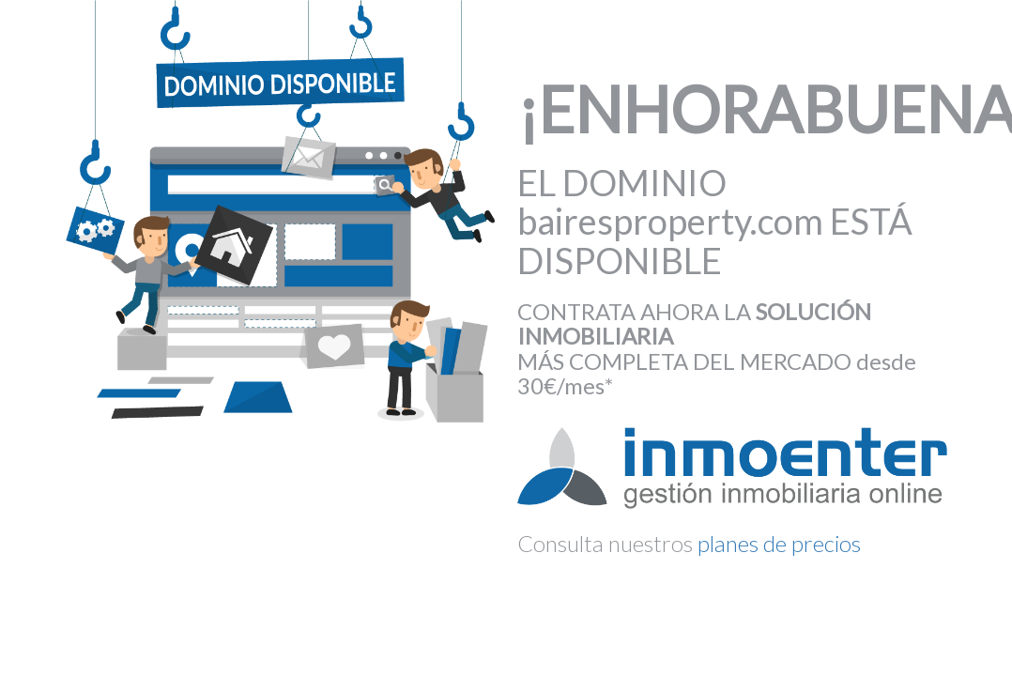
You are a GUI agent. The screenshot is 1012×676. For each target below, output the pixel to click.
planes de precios (779, 543)
